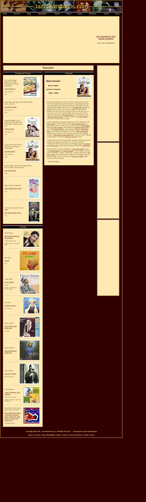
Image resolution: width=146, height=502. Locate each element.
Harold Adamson (55, 151)
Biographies (42, 14)
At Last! (7, 261)
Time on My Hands (10, 374)
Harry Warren (51, 124)
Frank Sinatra (86, 146)
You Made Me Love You (79, 107)
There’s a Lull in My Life (55, 117)
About (117, 14)
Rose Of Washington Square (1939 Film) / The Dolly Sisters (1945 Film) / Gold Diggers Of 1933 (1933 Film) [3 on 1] (13, 416)
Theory (68, 14)
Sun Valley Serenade (11, 107)
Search (79, 14)
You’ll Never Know (82, 131)
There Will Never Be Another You (11, 327)
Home (5, 14)
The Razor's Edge (10, 151)
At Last (77, 129)
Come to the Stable (10, 170)
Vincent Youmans (68, 151)
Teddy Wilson (83, 117)
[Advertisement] (23, 40)
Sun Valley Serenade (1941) (13, 213)
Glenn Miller (85, 126)
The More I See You (71, 137)
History (57, 14)
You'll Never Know (10, 305)
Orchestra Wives (9, 129)
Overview (16, 14)
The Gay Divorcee (10, 89)
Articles (106, 14)
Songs (29, 14)
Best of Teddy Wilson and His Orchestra (12, 237)
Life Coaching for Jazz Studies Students (106, 37)
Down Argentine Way (78, 124)
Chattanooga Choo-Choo (81, 127)
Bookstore (92, 14)
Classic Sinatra (9, 282)
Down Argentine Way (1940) (13, 188)
